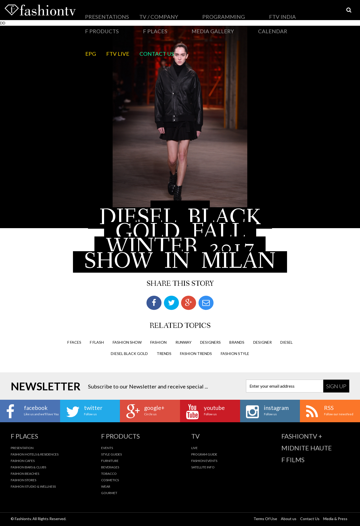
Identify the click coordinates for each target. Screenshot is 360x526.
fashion (158, 341)
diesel (286, 341)
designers (210, 341)
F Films (292, 459)
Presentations (97, 12)
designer (262, 341)
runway (183, 341)
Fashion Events (204, 460)
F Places (241, 12)
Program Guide (204, 454)
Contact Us (129, 25)
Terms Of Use (265, 518)
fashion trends (196, 353)
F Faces (74, 341)
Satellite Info (203, 467)
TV (195, 436)
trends (164, 353)
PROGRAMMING (162, 12)
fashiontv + (301, 436)
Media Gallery (268, 12)
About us (288, 518)
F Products (216, 12)
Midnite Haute (306, 447)
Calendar (297, 12)
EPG (86, 25)
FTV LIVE (104, 25)
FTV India (190, 12)
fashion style (235, 353)
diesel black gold (129, 353)
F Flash (97, 341)
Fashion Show (127, 341)
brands (236, 341)
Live (194, 448)
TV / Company (129, 12)
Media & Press (335, 518)
